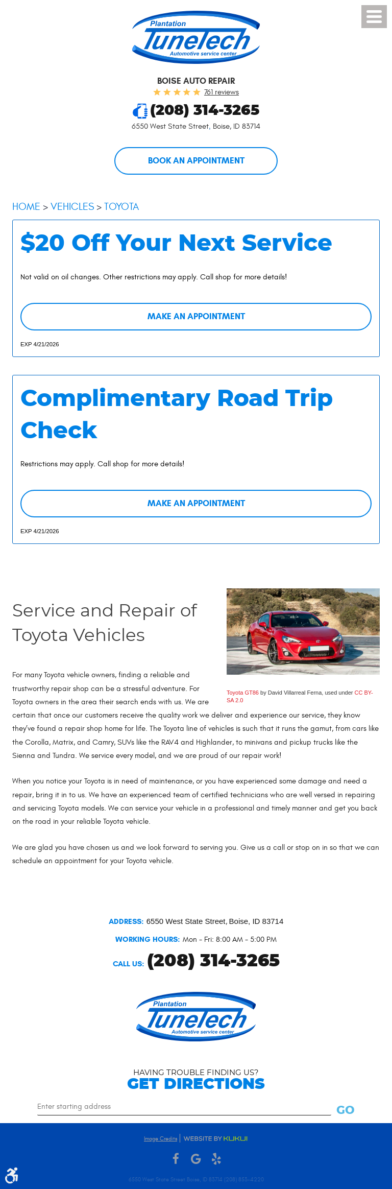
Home (26, 207)
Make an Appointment (196, 317)
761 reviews (221, 92)
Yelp (216, 1159)
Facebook (175, 1159)
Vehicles (72, 207)
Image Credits (160, 1138)
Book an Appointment (196, 161)
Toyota (121, 207)
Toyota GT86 (243, 695)
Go (345, 1110)
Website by (215, 1139)
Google (196, 1159)
